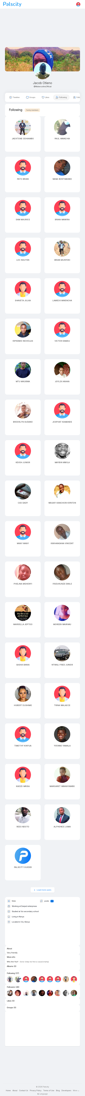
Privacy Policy (35, 1090)
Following (11, 973)
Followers (11, 987)
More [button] (76, 1090)
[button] (78, 4)
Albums (10, 966)
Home (8, 1090)
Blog (58, 1090)
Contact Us (23, 1090)
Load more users (43, 890)
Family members (32, 110)
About (14, 1090)
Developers (66, 1090)
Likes (9, 1001)
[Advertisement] (42, 29)
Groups (10, 1008)
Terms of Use (48, 1090)
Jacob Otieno (42, 83)
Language (42, 1094)
